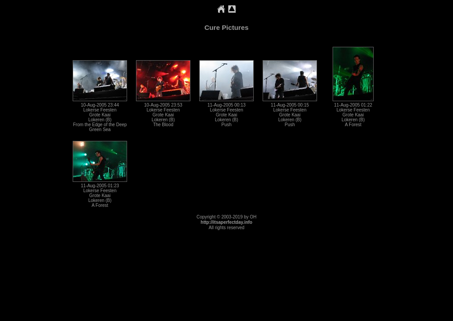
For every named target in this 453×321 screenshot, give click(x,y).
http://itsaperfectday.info (226, 222)
